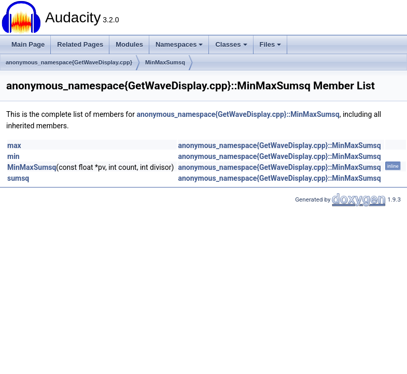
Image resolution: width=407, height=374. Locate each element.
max (14, 145)
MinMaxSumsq (165, 62)
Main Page (28, 44)
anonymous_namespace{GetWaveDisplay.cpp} (69, 62)
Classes (231, 44)
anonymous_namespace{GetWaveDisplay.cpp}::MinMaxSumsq (237, 114)
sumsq (18, 178)
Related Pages (80, 44)
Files (271, 44)
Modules (129, 44)
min (13, 156)
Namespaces (179, 44)
